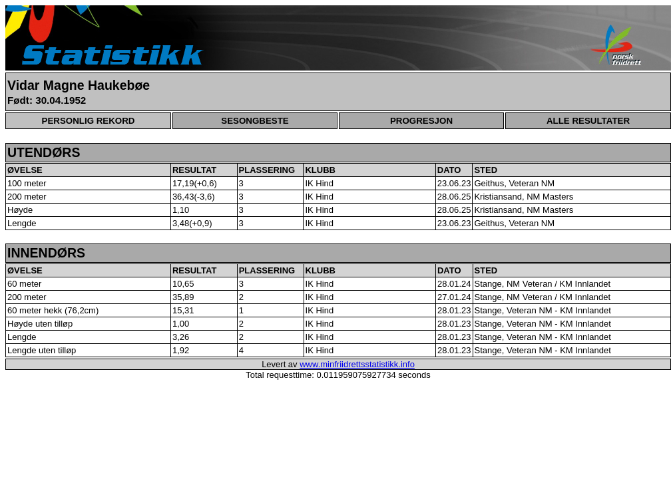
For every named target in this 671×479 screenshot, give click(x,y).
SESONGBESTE (254, 121)
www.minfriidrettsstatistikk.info (357, 364)
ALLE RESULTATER (588, 121)
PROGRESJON (421, 121)
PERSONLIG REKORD (88, 121)
